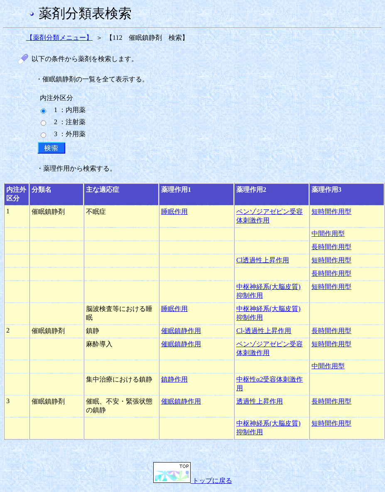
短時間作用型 (331, 211)
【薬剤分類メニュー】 (59, 37)
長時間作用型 (331, 246)
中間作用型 (328, 233)
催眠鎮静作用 (181, 330)
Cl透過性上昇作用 (262, 260)
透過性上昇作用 (259, 401)
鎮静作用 (174, 379)
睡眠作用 (174, 211)
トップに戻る (192, 480)
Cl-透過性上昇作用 (263, 330)
